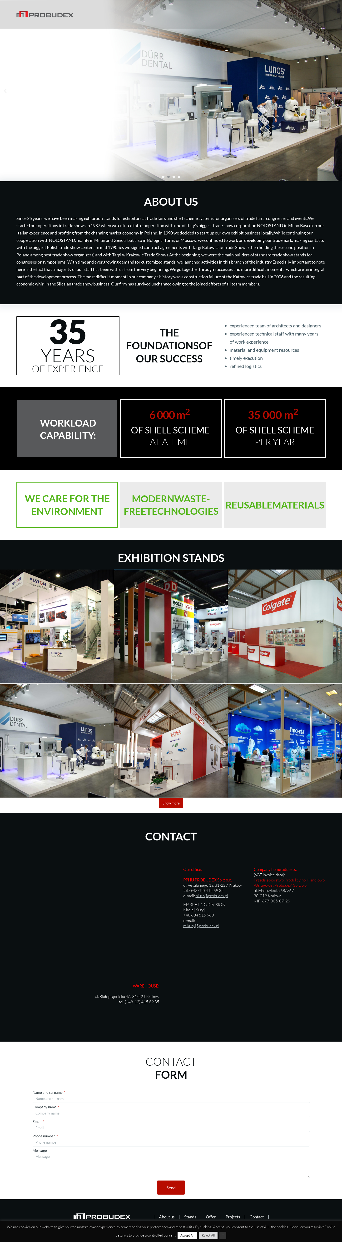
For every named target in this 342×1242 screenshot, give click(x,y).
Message (40, 1150)
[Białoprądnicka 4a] (256, 994)
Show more (171, 803)
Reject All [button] (208, 1235)
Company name (45, 1107)
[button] (5, 91)
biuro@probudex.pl (212, 895)
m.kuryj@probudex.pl (201, 925)
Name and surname (48, 1092)
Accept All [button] (187, 1235)
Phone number (44, 1136)
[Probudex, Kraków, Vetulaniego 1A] (85, 898)
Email (37, 1121)
